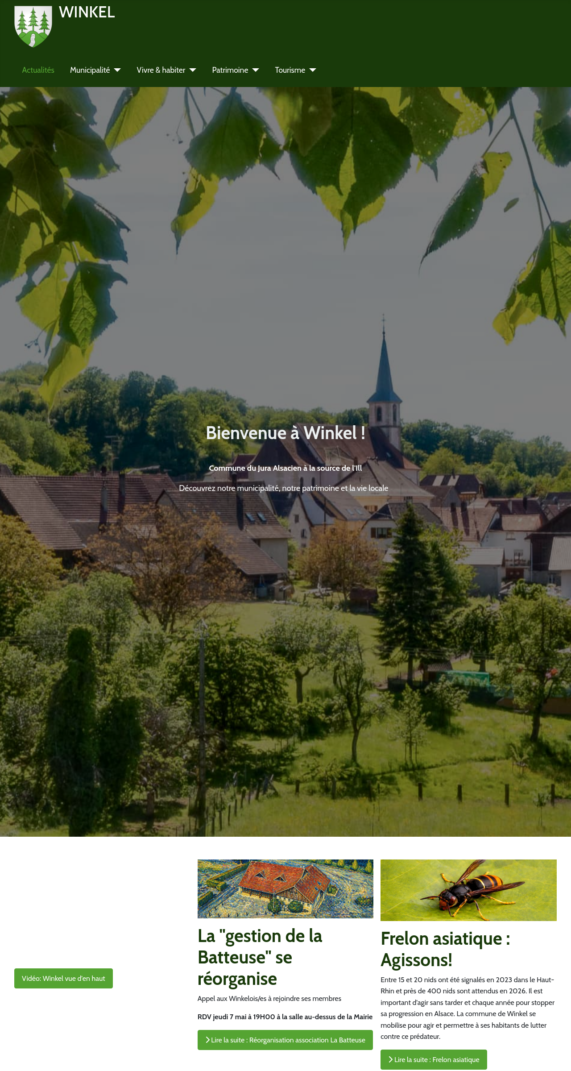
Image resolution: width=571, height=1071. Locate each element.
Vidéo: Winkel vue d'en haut (63, 978)
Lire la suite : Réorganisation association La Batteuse (285, 1040)
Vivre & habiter (161, 70)
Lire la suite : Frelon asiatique (433, 1059)
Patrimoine (230, 70)
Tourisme (290, 70)
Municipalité (90, 70)
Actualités (38, 70)
